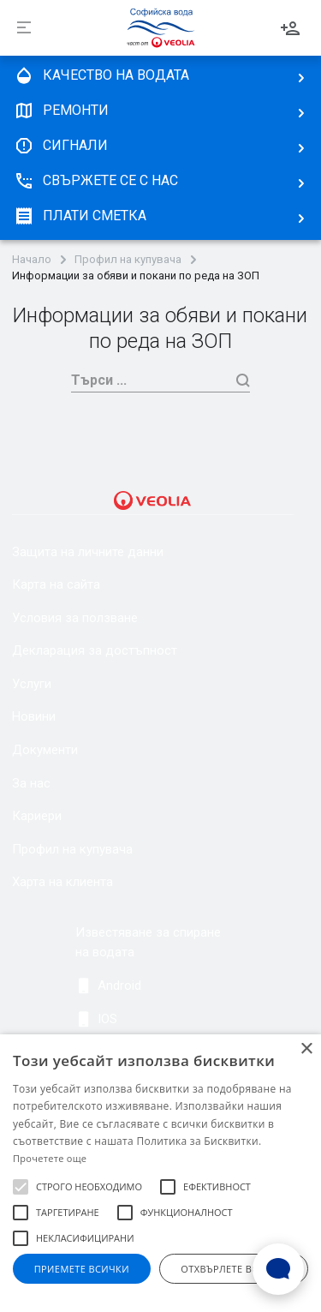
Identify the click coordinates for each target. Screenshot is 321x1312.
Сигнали (61, 145)
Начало (31, 260)
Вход (290, 28)
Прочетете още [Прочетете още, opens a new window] (49, 1158)
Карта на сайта (56, 584)
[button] (20, 1187)
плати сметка (80, 216)
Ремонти (61, 110)
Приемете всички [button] (81, 1268)
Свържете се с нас (96, 181)
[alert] (160, 1173)
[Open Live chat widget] (278, 1269)
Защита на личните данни (87, 552)
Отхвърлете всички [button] (233, 1268)
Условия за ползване (75, 618)
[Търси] (149, 380)
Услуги (31, 684)
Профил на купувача (127, 260)
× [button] (306, 1049)
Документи (45, 750)
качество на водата (101, 75)
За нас (31, 783)
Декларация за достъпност (94, 650)
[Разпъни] (24, 28)
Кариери (37, 816)
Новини (34, 716)
